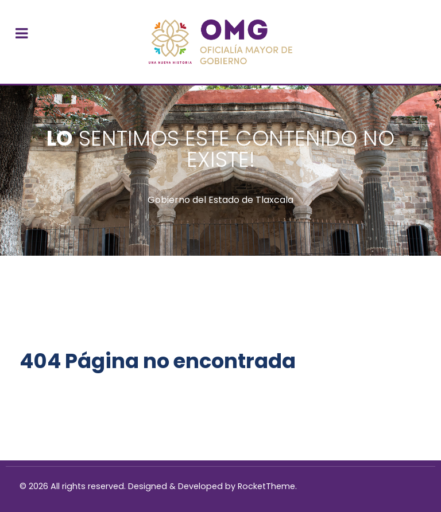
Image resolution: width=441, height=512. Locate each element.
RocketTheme (266, 486)
